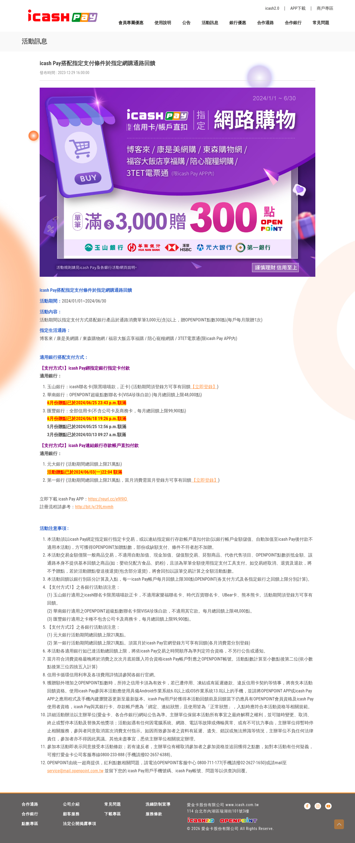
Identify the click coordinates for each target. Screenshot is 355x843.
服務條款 (154, 814)
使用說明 (162, 22)
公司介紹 (71, 804)
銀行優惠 (237, 22)
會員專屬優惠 (130, 22)
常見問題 (321, 22)
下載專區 (112, 814)
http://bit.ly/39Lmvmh (94, 506)
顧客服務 (71, 814)
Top (339, 824)
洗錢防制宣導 (158, 804)
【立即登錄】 (204, 386)
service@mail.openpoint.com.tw (75, 770)
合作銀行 (293, 22)
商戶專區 (325, 8)
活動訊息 (210, 22)
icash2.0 (272, 8)
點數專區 (30, 823)
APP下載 (298, 8)
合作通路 (265, 22)
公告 (186, 22)
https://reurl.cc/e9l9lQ (108, 499)
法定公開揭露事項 (79, 823)
